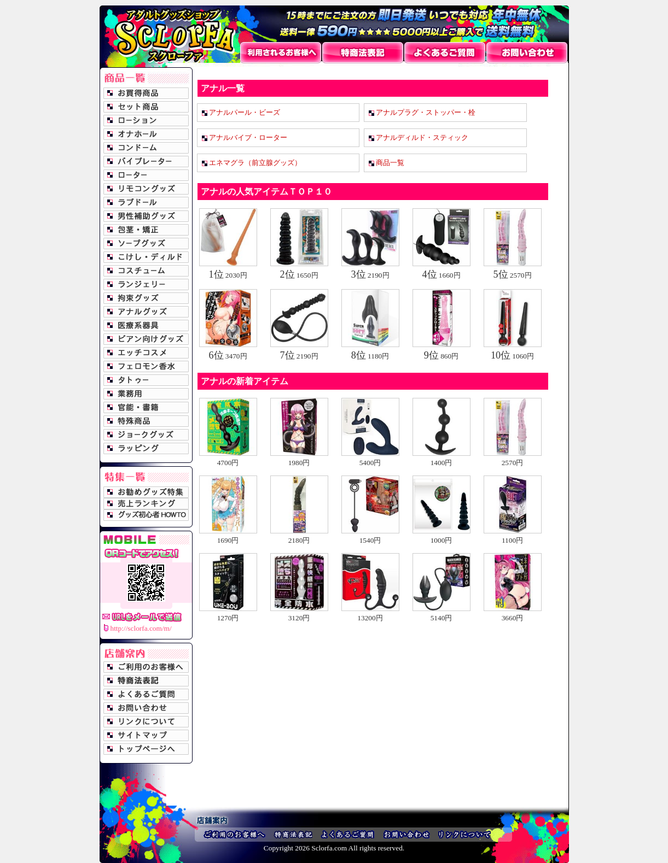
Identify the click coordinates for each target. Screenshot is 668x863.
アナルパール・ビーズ (244, 112)
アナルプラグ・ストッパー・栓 (425, 112)
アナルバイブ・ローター (248, 137)
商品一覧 (390, 162)
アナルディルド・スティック (422, 137)
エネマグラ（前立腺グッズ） (255, 162)
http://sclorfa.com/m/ (141, 628)
